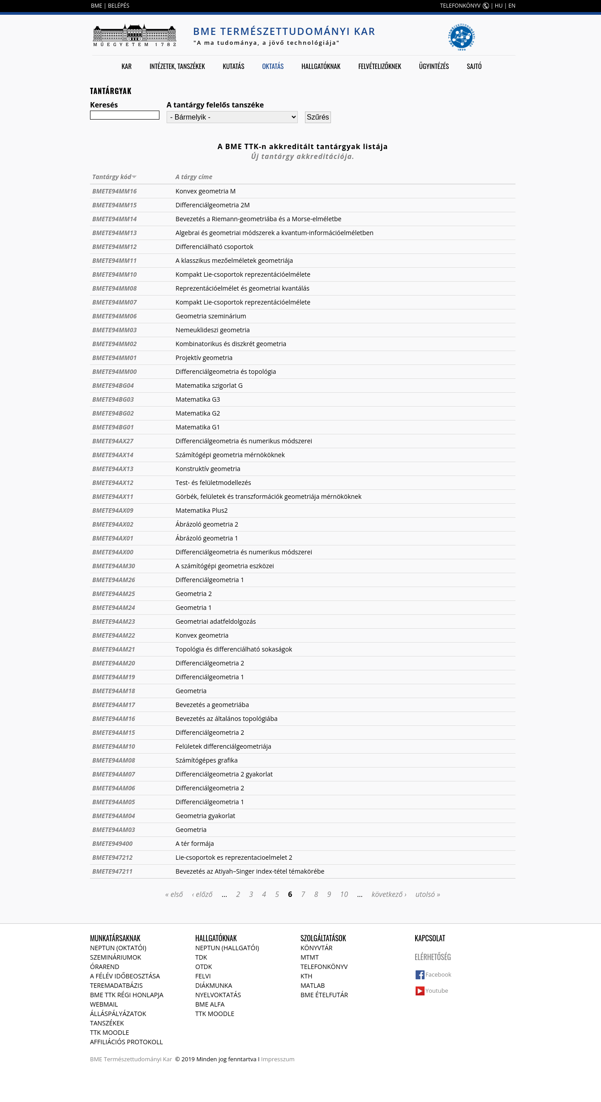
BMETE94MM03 (114, 330)
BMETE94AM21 (113, 649)
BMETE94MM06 (114, 316)
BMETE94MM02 (114, 343)
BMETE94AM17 (113, 704)
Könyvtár (316, 947)
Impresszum (278, 1059)
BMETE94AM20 (113, 663)
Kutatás (234, 66)
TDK (201, 957)
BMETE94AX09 (112, 510)
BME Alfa (209, 1004)
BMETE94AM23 (113, 621)
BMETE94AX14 (112, 454)
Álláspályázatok (118, 1013)
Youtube (436, 990)
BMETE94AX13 (112, 468)
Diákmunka (213, 985)
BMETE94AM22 (113, 635)
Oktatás (272, 66)
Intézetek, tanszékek (177, 66)
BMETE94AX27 (112, 441)
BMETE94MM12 (114, 246)
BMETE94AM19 (113, 677)
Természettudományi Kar (138, 1059)
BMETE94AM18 (113, 690)
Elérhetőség (433, 957)
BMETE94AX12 (112, 482)
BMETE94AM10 (113, 746)
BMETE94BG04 (113, 385)
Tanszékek (107, 1023)
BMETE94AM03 (113, 829)
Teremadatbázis (116, 985)
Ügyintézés (434, 66)
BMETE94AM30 (113, 566)
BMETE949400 (112, 843)
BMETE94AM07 (113, 774)
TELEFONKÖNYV (460, 5)
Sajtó (474, 66)
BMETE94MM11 (114, 260)
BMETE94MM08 (114, 288)
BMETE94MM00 (114, 371)
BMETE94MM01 (114, 357)
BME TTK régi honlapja (126, 995)
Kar (126, 66)
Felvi (203, 976)
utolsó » (428, 894)
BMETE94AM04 (113, 815)
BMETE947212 (112, 857)
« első (174, 894)
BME (96, 5)
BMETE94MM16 (114, 191)
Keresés (104, 105)
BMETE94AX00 (112, 552)
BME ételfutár (324, 995)
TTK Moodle (109, 1032)
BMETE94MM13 (114, 232)
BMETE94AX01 (112, 538)
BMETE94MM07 (114, 302)
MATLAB (312, 985)
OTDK (203, 966)
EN (511, 5)
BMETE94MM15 (114, 205)
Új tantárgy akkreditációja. (303, 156)
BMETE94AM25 (113, 593)
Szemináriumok (115, 957)
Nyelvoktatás (218, 995)
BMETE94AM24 (113, 607)
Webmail (104, 1004)
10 (344, 894)
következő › (389, 894)
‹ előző (202, 894)
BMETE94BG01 (113, 427)
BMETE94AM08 (113, 760)
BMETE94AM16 (113, 718)
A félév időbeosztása (125, 976)
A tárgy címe (194, 176)
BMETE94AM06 (113, 788)
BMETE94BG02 (113, 413)
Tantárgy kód (114, 176)
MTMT (309, 957)
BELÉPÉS (118, 5)
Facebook (438, 974)
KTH (306, 976)
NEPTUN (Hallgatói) (227, 947)
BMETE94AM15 (113, 732)
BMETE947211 (112, 871)
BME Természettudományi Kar (284, 31)
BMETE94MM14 (114, 218)
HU (499, 5)
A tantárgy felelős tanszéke (215, 105)
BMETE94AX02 (112, 524)
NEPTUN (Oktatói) (118, 947)
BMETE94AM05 (113, 802)
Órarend (105, 966)
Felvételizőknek (379, 66)
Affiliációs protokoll (126, 1042)
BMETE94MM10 (114, 274)
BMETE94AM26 (113, 579)
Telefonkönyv (324, 966)
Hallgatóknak (320, 66)
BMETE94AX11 (112, 496)
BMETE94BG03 (113, 399)
